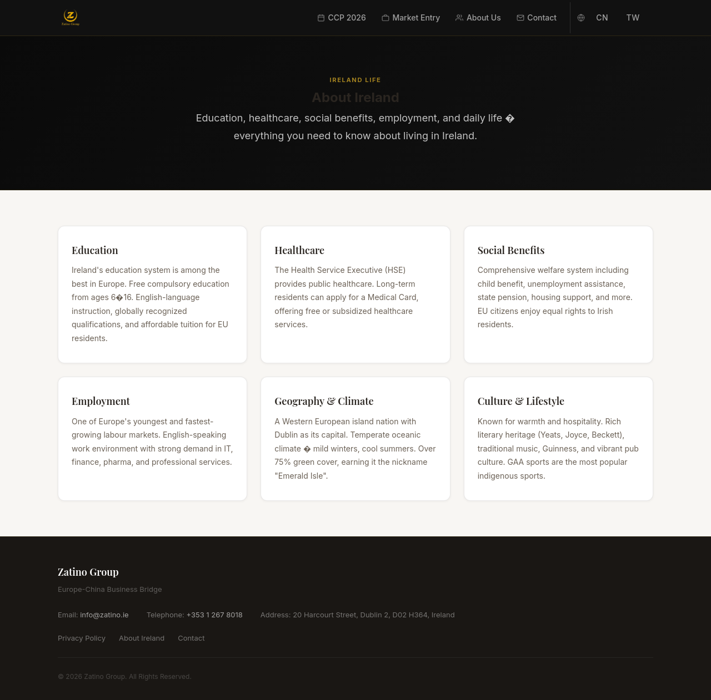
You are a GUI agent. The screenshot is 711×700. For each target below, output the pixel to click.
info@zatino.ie (104, 614)
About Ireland (141, 637)
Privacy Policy (82, 637)
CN (602, 17)
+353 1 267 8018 (214, 614)
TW (633, 17)
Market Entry (411, 17)
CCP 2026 (341, 17)
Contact (537, 17)
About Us (477, 17)
